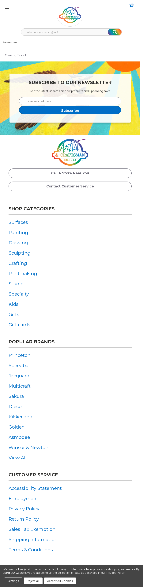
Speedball (20, 365)
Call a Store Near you (70, 173)
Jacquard (19, 375)
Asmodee (19, 437)
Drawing (18, 243)
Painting (18, 232)
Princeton (20, 355)
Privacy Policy (24, 508)
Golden (17, 427)
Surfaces (18, 222)
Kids (13, 304)
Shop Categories (32, 209)
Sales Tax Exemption (32, 529)
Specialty (19, 294)
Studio (16, 283)
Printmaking (23, 273)
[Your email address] (70, 101)
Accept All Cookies (60, 581)
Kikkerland (20, 416)
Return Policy (24, 519)
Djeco (15, 406)
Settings (13, 581)
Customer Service (33, 475)
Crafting (18, 263)
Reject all (33, 581)
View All (17, 457)
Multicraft (20, 386)
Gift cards (19, 324)
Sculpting (19, 253)
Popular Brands (32, 342)
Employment (23, 498)
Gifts (14, 314)
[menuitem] (23, 222)
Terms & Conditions (31, 549)
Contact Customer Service (70, 186)
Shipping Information (33, 539)
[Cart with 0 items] (132, 5)
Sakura (16, 396)
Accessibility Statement (35, 488)
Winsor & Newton (28, 447)
